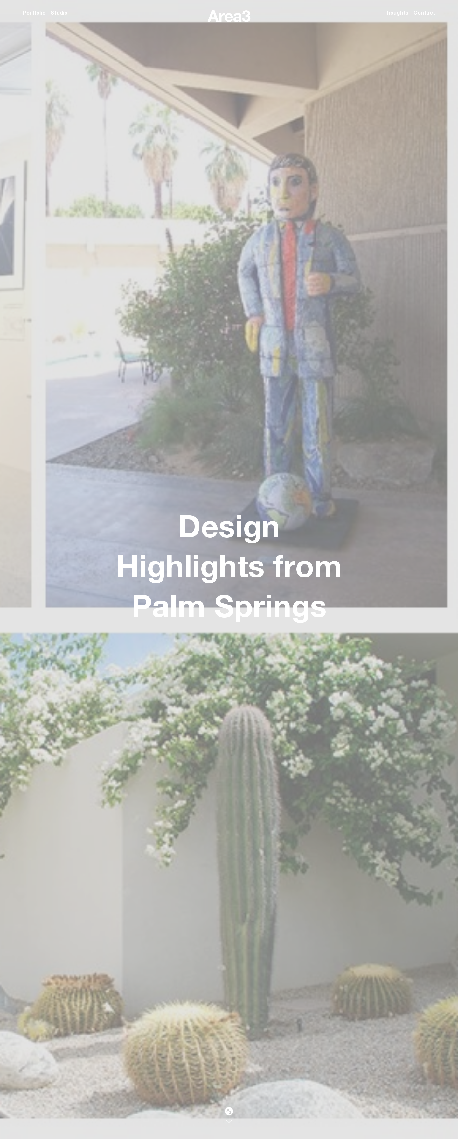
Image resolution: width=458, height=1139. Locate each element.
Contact (424, 13)
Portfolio (34, 13)
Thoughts (395, 13)
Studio (59, 13)
